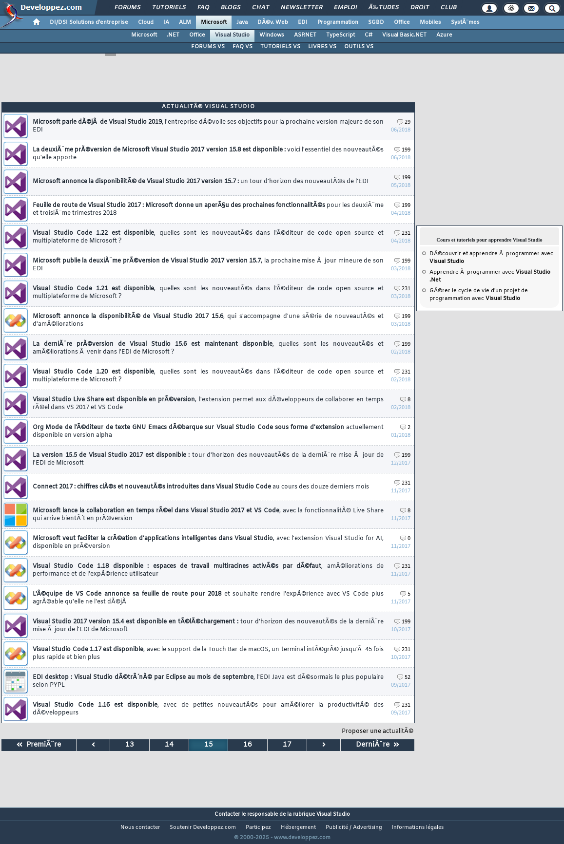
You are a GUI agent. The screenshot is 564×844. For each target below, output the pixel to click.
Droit (419, 8)
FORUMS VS (208, 46)
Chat (260, 8)
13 (129, 745)
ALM (185, 22)
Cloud (146, 22)
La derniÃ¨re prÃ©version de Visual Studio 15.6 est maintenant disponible (208, 348)
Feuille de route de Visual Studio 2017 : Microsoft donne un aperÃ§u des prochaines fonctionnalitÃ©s (208, 209)
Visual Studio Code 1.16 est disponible (208, 709)
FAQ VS (243, 46)
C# (368, 35)
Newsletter (301, 8)
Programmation (337, 22)
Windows (271, 35)
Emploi (345, 8)
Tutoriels (169, 8)
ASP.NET (305, 35)
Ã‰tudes (384, 8)
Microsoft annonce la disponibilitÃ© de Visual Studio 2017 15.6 (208, 320)
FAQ (203, 8)
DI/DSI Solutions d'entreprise (89, 22)
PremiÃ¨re (39, 745)
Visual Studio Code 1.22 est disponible (208, 237)
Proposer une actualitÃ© (377, 731)
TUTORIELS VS (280, 46)
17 (287, 745)
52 (403, 678)
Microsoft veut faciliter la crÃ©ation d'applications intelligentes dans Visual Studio (208, 542)
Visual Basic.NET (404, 35)
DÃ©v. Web (272, 22)
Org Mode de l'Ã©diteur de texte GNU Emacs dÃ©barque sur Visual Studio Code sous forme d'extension (208, 431)
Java (242, 22)
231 (402, 233)
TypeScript (340, 35)
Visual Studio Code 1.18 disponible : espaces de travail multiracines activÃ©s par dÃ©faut (208, 570)
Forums (127, 8)
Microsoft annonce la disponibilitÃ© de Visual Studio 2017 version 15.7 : (201, 182)
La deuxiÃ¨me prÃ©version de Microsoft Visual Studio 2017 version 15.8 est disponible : (208, 154)
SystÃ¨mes (465, 22)
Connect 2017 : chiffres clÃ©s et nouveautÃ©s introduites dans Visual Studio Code (201, 487)
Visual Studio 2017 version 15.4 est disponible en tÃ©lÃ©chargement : (208, 626)
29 (403, 122)
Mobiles (430, 22)
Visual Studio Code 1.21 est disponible (208, 292)
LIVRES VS (322, 46)
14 (169, 745)
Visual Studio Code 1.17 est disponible (208, 653)
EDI (303, 22)
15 (208, 745)
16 (247, 745)
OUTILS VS (358, 46)
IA (166, 22)
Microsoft (214, 22)
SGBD (376, 22)
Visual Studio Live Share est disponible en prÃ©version (208, 404)
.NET (173, 35)
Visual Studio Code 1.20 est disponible (208, 376)
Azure (444, 35)
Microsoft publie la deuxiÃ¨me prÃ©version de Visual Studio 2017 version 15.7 (208, 265)
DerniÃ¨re (377, 745)
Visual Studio (232, 35)
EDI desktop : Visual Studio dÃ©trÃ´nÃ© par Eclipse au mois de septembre (208, 681)
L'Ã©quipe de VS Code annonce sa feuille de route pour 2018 (208, 598)
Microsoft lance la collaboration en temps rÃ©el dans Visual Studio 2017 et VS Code (208, 515)
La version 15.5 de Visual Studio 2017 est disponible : (208, 459)
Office (402, 22)
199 (402, 150)
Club (448, 8)
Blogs (230, 8)
